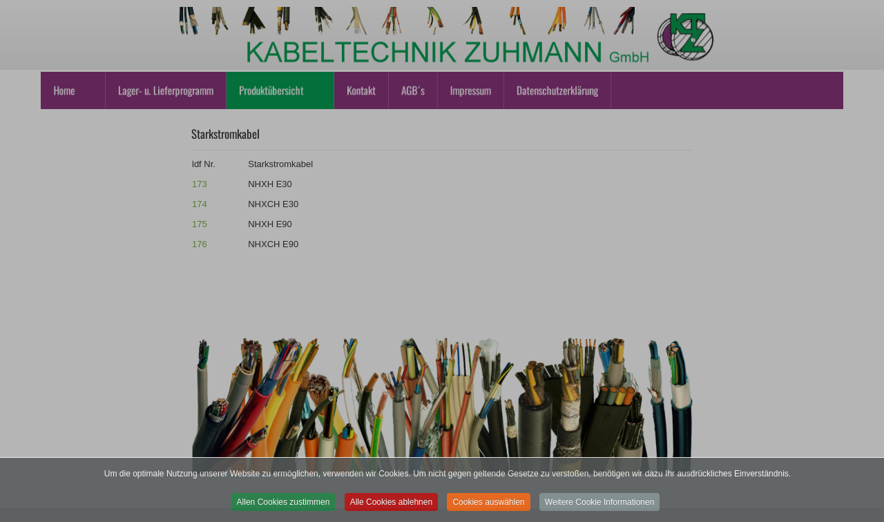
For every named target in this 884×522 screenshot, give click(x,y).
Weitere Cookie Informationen (600, 508)
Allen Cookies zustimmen (283, 508)
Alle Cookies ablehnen (391, 508)
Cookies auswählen (488, 508)
